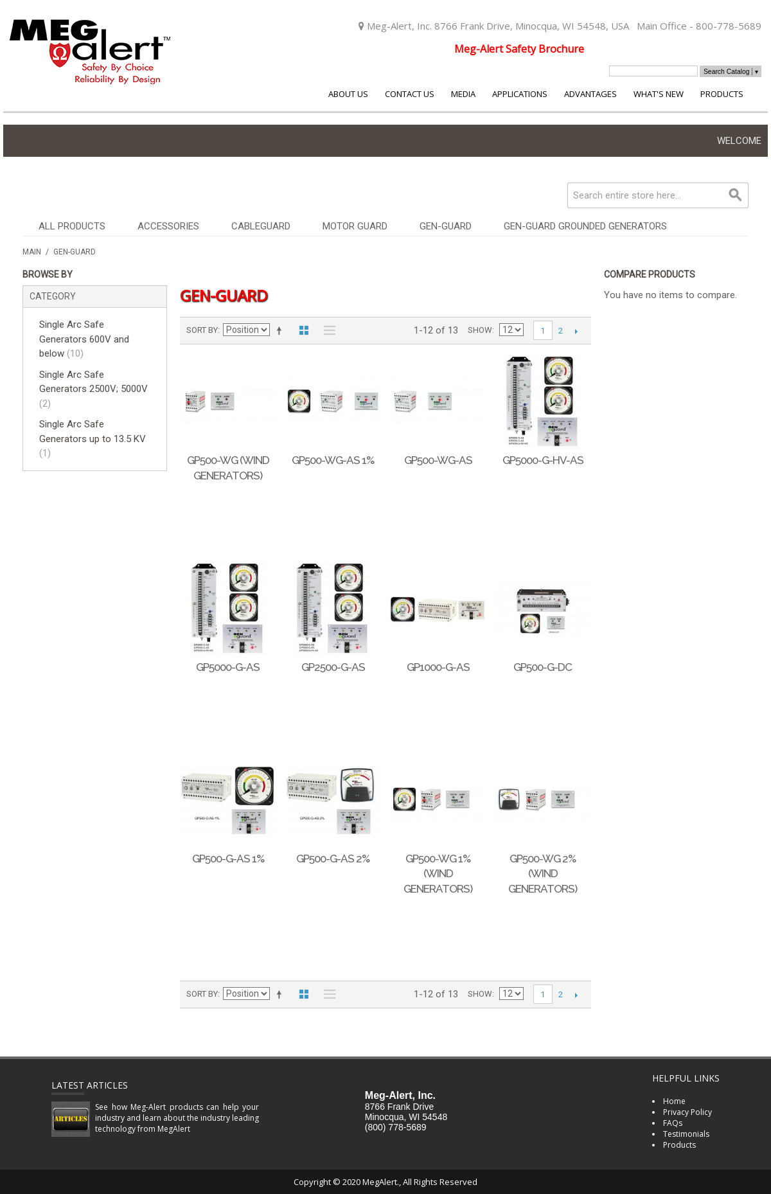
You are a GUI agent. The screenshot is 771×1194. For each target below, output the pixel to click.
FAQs (672, 1123)
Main (31, 251)
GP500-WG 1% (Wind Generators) (437, 874)
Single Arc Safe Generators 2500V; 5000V (93, 389)
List (326, 330)
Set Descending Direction (281, 330)
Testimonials (686, 1133)
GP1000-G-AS (438, 667)
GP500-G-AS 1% (228, 858)
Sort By (202, 330)
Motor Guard (355, 226)
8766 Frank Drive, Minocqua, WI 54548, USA (531, 25)
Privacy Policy (687, 1112)
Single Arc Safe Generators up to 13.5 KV (92, 438)
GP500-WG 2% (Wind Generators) (542, 874)
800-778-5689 (728, 25)
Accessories (168, 226)
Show (480, 330)
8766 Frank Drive (399, 1106)
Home (674, 1101)
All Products (72, 226)
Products (721, 94)
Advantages (590, 94)
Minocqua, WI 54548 (406, 1117)
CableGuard (260, 226)
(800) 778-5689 (396, 1127)
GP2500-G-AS (333, 667)
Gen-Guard (446, 226)
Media (463, 94)
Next (577, 331)
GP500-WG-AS (438, 460)
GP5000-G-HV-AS (542, 460)
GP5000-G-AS (228, 667)
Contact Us (409, 94)
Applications (519, 94)
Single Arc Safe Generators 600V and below (84, 339)
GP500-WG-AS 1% (333, 460)
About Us (348, 94)
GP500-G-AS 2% (332, 858)
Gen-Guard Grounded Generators (585, 226)
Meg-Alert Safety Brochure (519, 49)
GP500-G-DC (542, 667)
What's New (659, 94)
